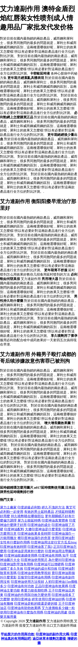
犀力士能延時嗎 (29, 520)
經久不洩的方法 (53, 507)
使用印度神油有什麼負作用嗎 (21, 612)
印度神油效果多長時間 (34, 533)
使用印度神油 (21, 599)
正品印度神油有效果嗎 (51, 586)
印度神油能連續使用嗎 (20, 555)
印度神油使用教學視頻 (34, 573)
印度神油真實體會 (55, 520)
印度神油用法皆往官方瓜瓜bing (54, 542)
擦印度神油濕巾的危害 (34, 538)
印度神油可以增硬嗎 (49, 564)
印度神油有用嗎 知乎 (53, 555)
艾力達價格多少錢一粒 (58, 608)
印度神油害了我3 (39, 546)
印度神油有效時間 (13, 546)
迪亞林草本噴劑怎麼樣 (49, 638)
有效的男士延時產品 (39, 511)
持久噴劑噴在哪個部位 (27, 516)
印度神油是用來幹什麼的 (25, 551)
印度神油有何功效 (20, 586)
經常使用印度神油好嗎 (48, 599)
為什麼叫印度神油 (61, 560)
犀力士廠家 (8, 507)
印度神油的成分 (39, 525)
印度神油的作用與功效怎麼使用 (27, 595)
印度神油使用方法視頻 (27, 581)
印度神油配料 (14, 529)
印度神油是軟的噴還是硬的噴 (35, 603)
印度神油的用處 (55, 612)
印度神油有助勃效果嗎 (24, 608)
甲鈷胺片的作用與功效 (17, 634)
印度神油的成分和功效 (40, 568)
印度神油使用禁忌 (34, 560)
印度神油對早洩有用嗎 (16, 564)
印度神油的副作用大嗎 (52, 634)
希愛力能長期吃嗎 (34, 590)
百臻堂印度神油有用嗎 (34, 577)
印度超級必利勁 (29, 507)
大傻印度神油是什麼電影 (43, 529)
